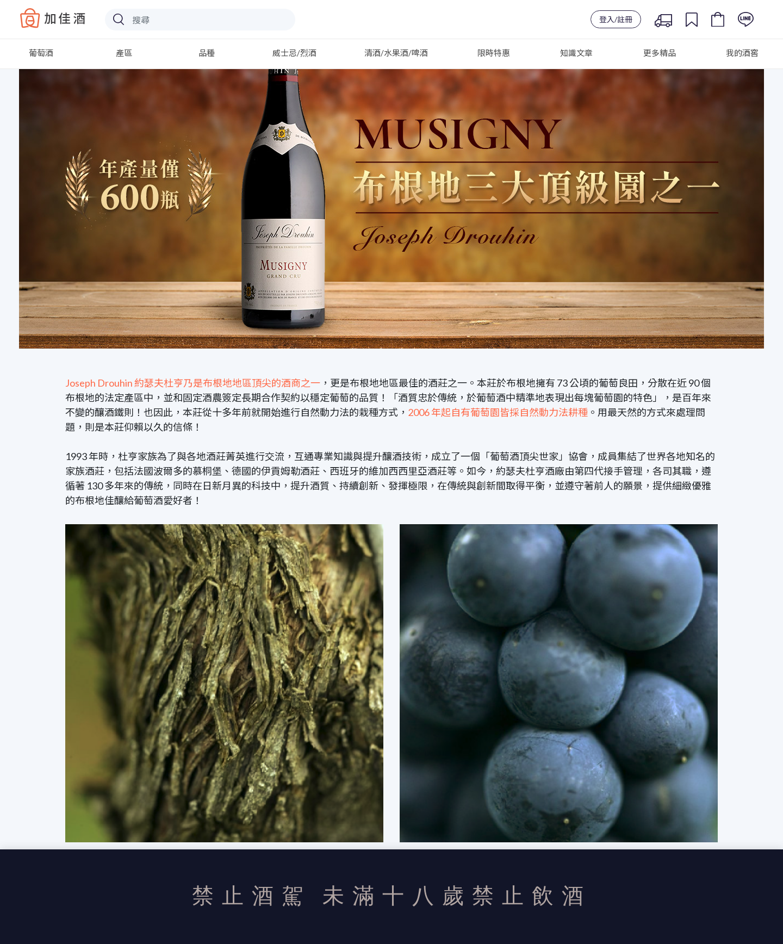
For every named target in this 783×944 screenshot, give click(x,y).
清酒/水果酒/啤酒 (396, 53)
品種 (206, 53)
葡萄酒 (41, 53)
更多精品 (659, 53)
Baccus (52, 18)
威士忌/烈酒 (294, 53)
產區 (124, 53)
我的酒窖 (742, 53)
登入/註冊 (615, 19)
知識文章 (576, 53)
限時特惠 (493, 53)
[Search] (200, 19)
